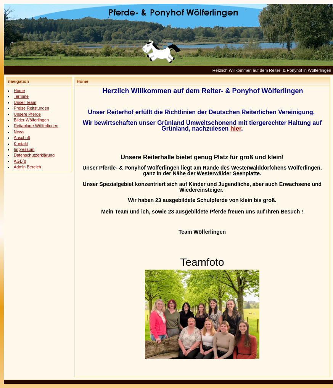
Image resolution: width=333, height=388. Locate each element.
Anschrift (22, 137)
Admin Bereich (27, 167)
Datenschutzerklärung (34, 155)
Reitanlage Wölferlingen (36, 125)
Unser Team (25, 102)
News (19, 131)
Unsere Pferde (27, 114)
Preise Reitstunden (31, 108)
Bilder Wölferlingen (31, 120)
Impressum (24, 149)
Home (19, 90)
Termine (21, 96)
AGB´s (20, 161)
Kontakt (21, 143)
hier (235, 128)
